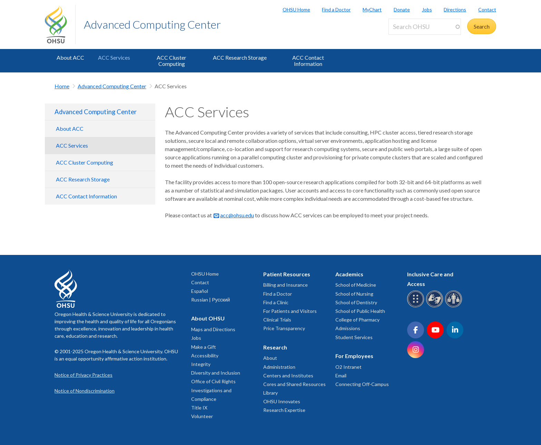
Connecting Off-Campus (362, 384)
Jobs (427, 9)
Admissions (347, 328)
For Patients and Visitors (290, 311)
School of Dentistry (356, 302)
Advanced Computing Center (152, 24)
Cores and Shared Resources (294, 384)
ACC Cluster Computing (171, 60)
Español (199, 291)
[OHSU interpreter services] (454, 306)
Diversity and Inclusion (215, 373)
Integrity (200, 364)
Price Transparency (284, 328)
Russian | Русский (210, 300)
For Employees (354, 356)
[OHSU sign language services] (435, 306)
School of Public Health (360, 311)
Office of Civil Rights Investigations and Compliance (213, 390)
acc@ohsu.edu (237, 215)
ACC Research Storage (240, 57)
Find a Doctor (336, 9)
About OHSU (208, 318)
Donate (402, 9)
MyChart (372, 9)
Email (340, 375)
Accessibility (204, 355)
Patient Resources (286, 274)
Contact (487, 9)
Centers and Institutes (288, 375)
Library (270, 393)
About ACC (70, 57)
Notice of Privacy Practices (83, 375)
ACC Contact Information (308, 60)
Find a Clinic (275, 302)
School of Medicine (355, 285)
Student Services (354, 337)
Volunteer (202, 416)
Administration (279, 367)
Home (62, 86)
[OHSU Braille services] (416, 306)
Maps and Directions (213, 329)
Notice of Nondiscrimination (85, 391)
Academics (349, 274)
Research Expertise (284, 410)
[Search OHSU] (424, 27)
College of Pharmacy (357, 320)
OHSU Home (296, 9)
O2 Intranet (348, 367)
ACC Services (114, 57)
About (270, 358)
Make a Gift (203, 347)
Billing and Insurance (285, 285)
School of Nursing (354, 294)
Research (275, 347)
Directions (455, 9)
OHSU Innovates (281, 401)
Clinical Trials (277, 320)
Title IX (199, 408)
